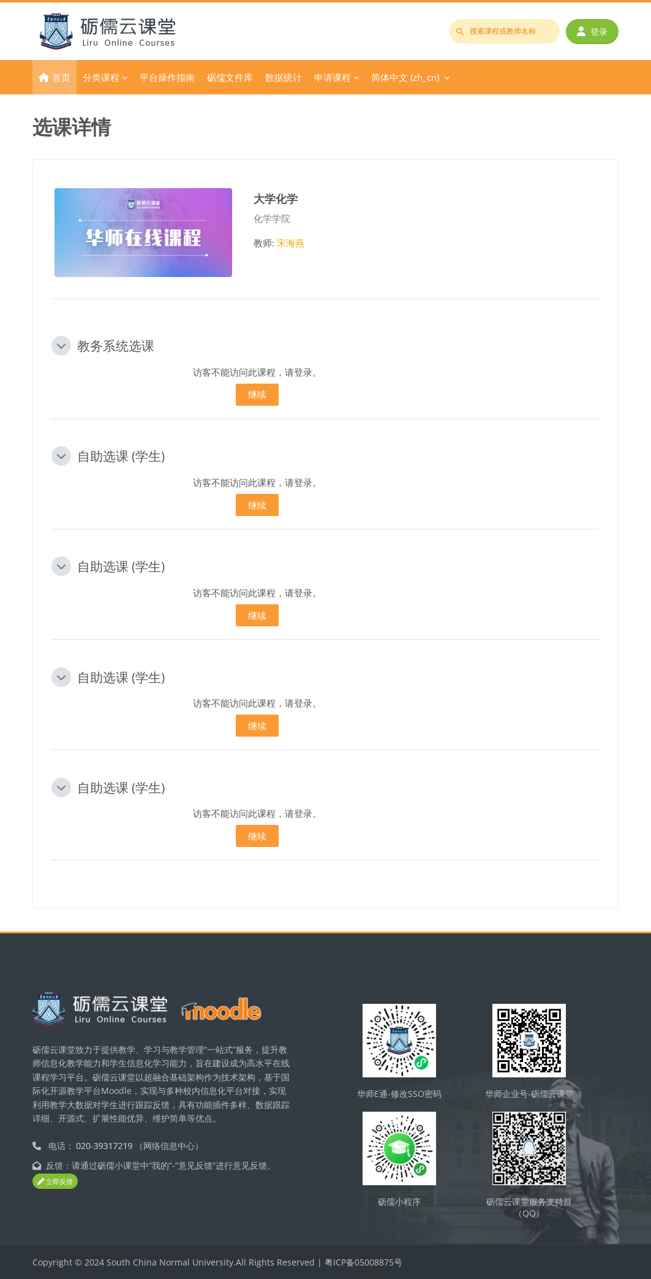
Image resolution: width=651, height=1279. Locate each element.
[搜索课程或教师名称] (505, 31)
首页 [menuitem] (61, 77)
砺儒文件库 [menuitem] (230, 77)
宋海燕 (290, 243)
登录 (592, 31)
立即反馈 (55, 1181)
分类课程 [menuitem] (101, 77)
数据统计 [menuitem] (283, 77)
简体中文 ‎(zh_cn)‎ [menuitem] (405, 77)
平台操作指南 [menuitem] (167, 77)
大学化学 (276, 198)
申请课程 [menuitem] (332, 77)
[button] (61, 345)
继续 (257, 394)
